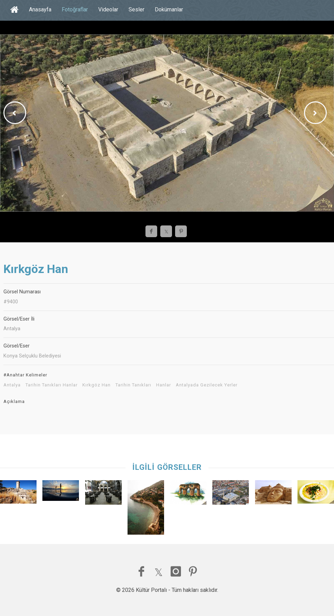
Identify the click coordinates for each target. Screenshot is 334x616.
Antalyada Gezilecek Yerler (206, 385)
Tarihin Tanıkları (133, 385)
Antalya (12, 385)
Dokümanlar (169, 9)
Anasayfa (40, 9)
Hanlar (163, 385)
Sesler (136, 9)
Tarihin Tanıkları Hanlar (52, 385)
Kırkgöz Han (96, 385)
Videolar (108, 9)
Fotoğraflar (75, 9)
